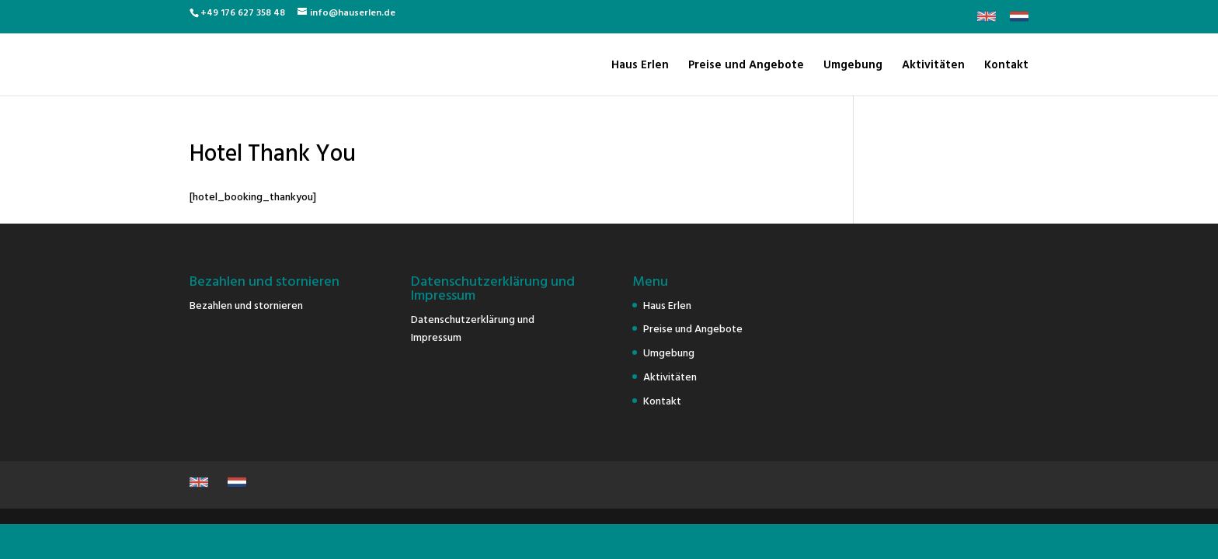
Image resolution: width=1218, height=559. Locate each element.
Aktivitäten (933, 66)
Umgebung (852, 66)
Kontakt (1006, 66)
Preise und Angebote (746, 66)
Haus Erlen (640, 66)
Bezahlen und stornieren (246, 305)
